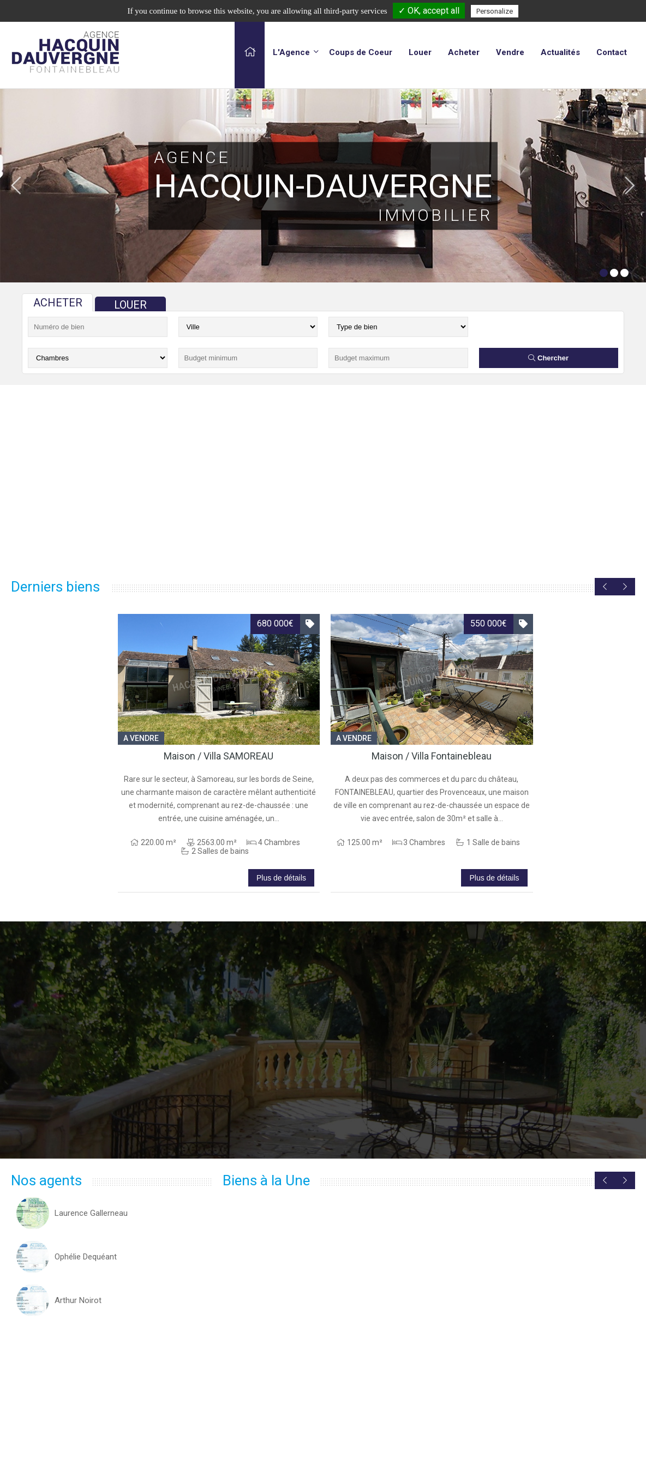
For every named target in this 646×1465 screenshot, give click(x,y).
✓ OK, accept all (428, 10)
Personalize (494, 11)
